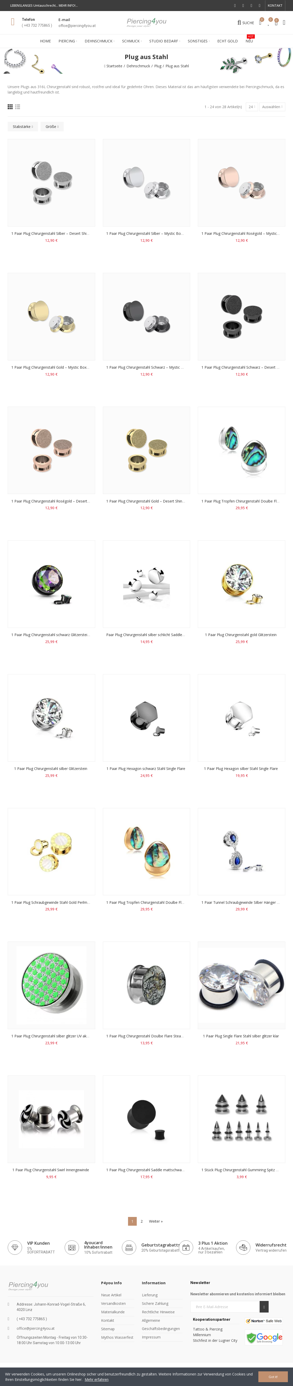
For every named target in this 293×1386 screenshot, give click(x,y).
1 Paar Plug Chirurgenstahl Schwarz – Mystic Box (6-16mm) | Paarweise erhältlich (174, 367)
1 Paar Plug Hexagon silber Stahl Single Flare (241, 768)
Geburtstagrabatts (160, 1245)
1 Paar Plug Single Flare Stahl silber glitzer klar (241, 1036)
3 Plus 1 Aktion (213, 1243)
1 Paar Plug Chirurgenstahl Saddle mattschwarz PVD (149, 1169)
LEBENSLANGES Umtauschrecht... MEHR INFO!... (44, 5)
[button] (275, 5)
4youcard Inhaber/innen (98, 1245)
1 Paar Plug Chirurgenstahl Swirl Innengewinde (50, 1169)
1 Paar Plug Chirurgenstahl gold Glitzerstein (241, 634)
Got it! (273, 1376)
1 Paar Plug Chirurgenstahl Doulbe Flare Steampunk (149, 1036)
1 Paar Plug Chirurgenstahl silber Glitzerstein (50, 768)
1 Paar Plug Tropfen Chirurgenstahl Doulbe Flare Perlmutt (154, 902)
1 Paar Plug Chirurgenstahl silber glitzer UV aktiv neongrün (59, 1036)
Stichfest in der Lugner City (215, 1340)
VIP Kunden (38, 1243)
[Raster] (10, 106)
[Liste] (17, 106)
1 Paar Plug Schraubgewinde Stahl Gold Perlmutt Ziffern (57, 902)
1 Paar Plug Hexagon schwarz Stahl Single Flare (145, 768)
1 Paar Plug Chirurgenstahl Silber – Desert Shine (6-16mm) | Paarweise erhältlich (78, 233)
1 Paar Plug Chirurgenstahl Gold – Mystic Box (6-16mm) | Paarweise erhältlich (76, 367)
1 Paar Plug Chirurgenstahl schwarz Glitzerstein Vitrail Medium (62, 634)
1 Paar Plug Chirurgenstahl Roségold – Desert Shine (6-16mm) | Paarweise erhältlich (81, 501)
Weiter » (156, 1221)
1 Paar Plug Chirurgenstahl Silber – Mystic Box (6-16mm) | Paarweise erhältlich (171, 233)
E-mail (64, 19)
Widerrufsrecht (271, 1245)
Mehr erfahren (97, 1379)
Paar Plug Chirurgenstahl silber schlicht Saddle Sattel (149, 634)
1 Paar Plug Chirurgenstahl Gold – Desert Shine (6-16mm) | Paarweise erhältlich (172, 501)
